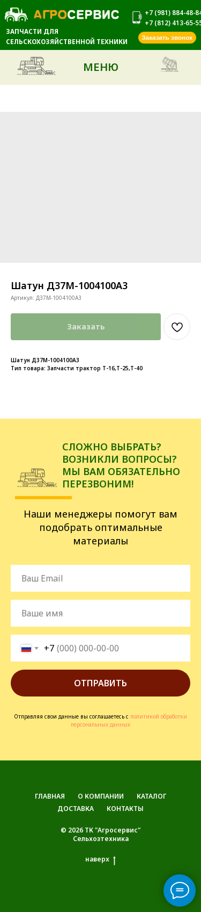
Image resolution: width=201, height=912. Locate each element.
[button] (167, 38)
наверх (100, 859)
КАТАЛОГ (151, 796)
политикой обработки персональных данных (129, 720)
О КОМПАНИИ (101, 796)
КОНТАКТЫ (125, 808)
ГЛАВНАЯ (50, 796)
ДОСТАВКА (75, 808)
